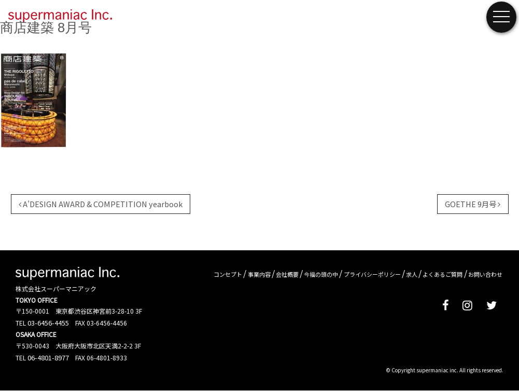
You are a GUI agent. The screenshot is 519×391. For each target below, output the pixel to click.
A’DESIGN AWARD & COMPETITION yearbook (101, 203)
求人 (411, 274)
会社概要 (287, 274)
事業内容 (259, 274)
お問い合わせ (485, 274)
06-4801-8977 (48, 357)
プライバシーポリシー (372, 274)
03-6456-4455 (48, 323)
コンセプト (228, 274)
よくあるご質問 (442, 274)
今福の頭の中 (321, 274)
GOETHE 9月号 (472, 203)
